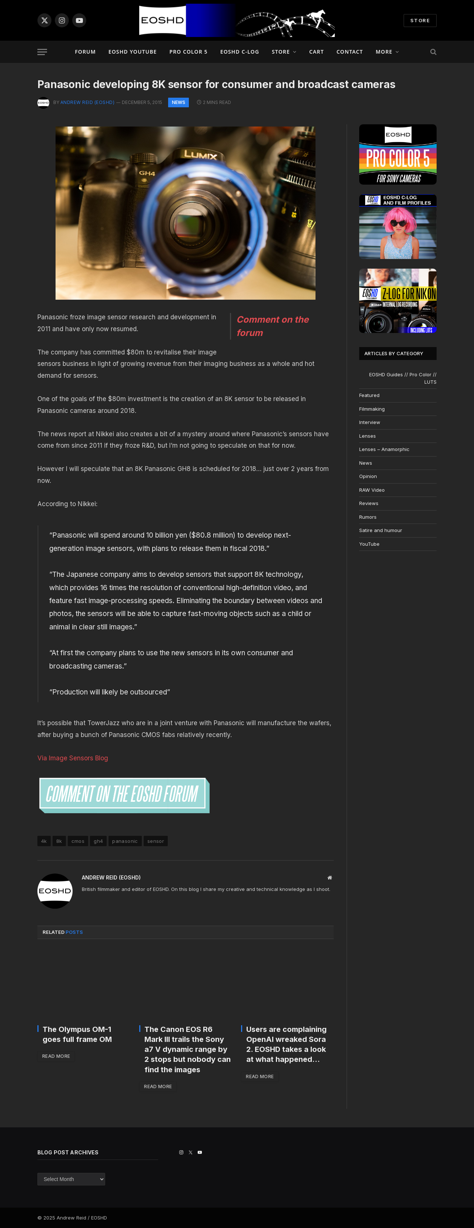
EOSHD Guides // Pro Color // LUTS (403, 378)
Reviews (368, 503)
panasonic (125, 841)
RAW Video (372, 490)
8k (59, 841)
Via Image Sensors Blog (72, 758)
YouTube (369, 544)
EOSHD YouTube (133, 51)
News (178, 102)
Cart (316, 51)
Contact (350, 51)
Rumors (368, 517)
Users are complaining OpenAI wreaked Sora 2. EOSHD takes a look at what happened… (286, 1044)
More (383, 51)
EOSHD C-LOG (239, 51)
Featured (369, 395)
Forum (85, 51)
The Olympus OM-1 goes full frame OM (77, 1034)
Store (281, 51)
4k (44, 841)
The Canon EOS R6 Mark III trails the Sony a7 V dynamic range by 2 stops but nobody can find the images (187, 1049)
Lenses (367, 436)
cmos (78, 841)
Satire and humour (380, 530)
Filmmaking (372, 409)
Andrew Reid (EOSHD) (87, 102)
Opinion (368, 476)
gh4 (98, 841)
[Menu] (42, 52)
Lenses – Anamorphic (384, 449)
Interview (369, 422)
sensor (155, 841)
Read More (56, 1056)
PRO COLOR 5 (188, 51)
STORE (420, 20)
